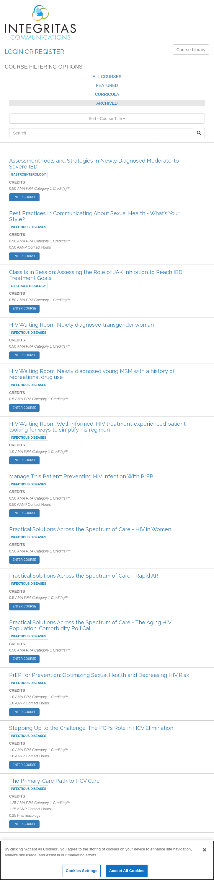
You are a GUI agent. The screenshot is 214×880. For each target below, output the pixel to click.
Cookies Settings (82, 870)
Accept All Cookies (127, 870)
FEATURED (107, 85)
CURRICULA (107, 94)
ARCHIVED (106, 103)
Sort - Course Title (107, 118)
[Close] (204, 849)
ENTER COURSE (24, 197)
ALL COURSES (107, 76)
